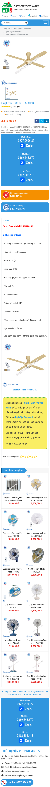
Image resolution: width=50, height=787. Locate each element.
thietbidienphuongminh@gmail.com (23, 741)
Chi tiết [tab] (6, 220)
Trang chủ (6, 665)
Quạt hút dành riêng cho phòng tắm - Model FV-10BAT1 (13, 500)
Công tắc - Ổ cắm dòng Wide (15, 766)
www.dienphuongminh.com (22, 749)
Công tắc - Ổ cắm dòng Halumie (16, 775)
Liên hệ (37, 668)
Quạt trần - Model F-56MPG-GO (25, 390)
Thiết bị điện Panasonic (34, 665)
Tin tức (27, 668)
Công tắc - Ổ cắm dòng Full (14, 770)
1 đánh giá (16, 106)
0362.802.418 (26, 175)
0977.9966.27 (26, 140)
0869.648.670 (26, 157)
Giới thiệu (18, 665)
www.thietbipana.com (20, 745)
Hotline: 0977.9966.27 (16, 782)
